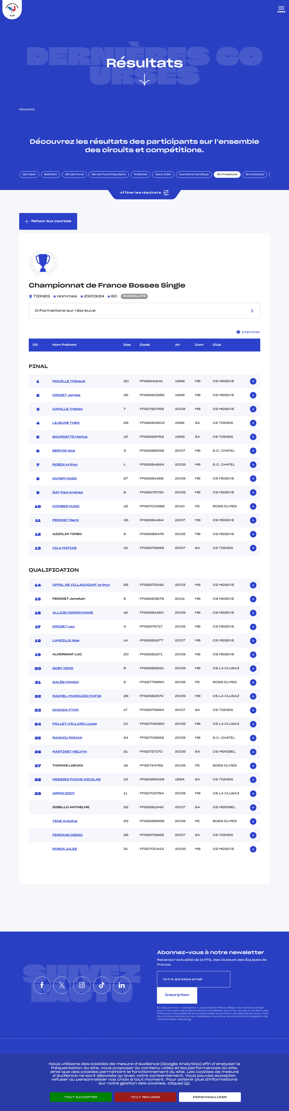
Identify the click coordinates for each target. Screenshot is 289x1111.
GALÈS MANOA (65, 683)
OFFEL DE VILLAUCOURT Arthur (81, 586)
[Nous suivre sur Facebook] (38, 978)
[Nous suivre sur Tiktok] (103, 978)
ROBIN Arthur (65, 466)
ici (189, 1004)
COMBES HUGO (66, 507)
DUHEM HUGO (64, 479)
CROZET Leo (63, 628)
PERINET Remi (65, 521)
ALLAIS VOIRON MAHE (72, 614)
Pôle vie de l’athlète (210, 1051)
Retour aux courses (48, 222)
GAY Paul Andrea (67, 493)
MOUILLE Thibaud (68, 382)
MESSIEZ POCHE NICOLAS (76, 780)
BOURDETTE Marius (70, 438)
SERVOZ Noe (63, 452)
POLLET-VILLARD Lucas (74, 725)
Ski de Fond (75, 175)
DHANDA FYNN (65, 711)
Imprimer (248, 333)
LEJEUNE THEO (66, 424)
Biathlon (51, 175)
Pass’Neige (122, 1051)
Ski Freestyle (228, 175)
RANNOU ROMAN (67, 739)
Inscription (250, 980)
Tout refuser (145, 1097)
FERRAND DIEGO (67, 836)
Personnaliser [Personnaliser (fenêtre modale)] (210, 1097)
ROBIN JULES (64, 850)
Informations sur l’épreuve (144, 312)
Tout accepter (80, 1097)
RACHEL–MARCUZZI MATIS (76, 697)
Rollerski (141, 175)
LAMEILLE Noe (66, 641)
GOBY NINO (62, 669)
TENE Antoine (65, 822)
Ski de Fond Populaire (110, 175)
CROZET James (66, 396)
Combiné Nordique (195, 175)
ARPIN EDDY (63, 794)
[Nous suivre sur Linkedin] (125, 978)
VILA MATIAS (64, 549)
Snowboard (256, 175)
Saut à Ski (164, 175)
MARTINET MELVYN (69, 753)
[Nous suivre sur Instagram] (82, 978)
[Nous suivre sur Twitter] (60, 978)
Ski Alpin (30, 175)
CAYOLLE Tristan (67, 410)
